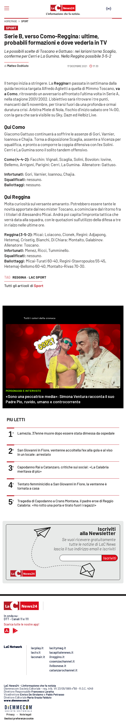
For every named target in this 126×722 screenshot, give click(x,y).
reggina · (20, 277)
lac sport (37, 277)
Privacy (10, 714)
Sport (24, 21)
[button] (117, 23)
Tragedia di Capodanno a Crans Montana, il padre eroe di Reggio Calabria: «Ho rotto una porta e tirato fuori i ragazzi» (65, 503)
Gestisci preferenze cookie (18, 718)
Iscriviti (109, 558)
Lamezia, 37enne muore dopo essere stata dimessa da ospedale (66, 433)
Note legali (25, 714)
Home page (10, 21)
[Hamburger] (6, 8)
